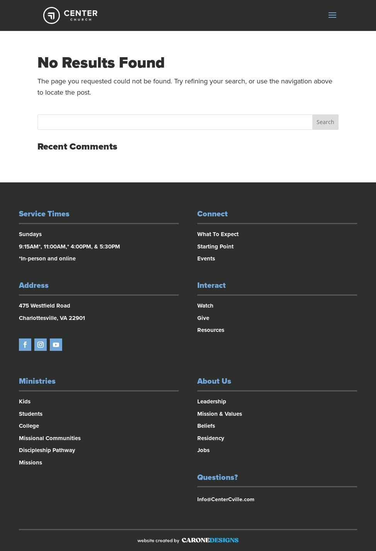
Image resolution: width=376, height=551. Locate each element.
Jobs (203, 450)
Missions (30, 462)
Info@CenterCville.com (225, 499)
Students (30, 413)
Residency (210, 438)
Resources (210, 330)
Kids (24, 401)
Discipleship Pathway (47, 450)
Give (203, 318)
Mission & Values (219, 413)
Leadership (211, 401)
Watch (205, 305)
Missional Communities (50, 438)
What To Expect (218, 234)
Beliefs (206, 425)
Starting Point (215, 246)
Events (206, 258)
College (29, 425)
